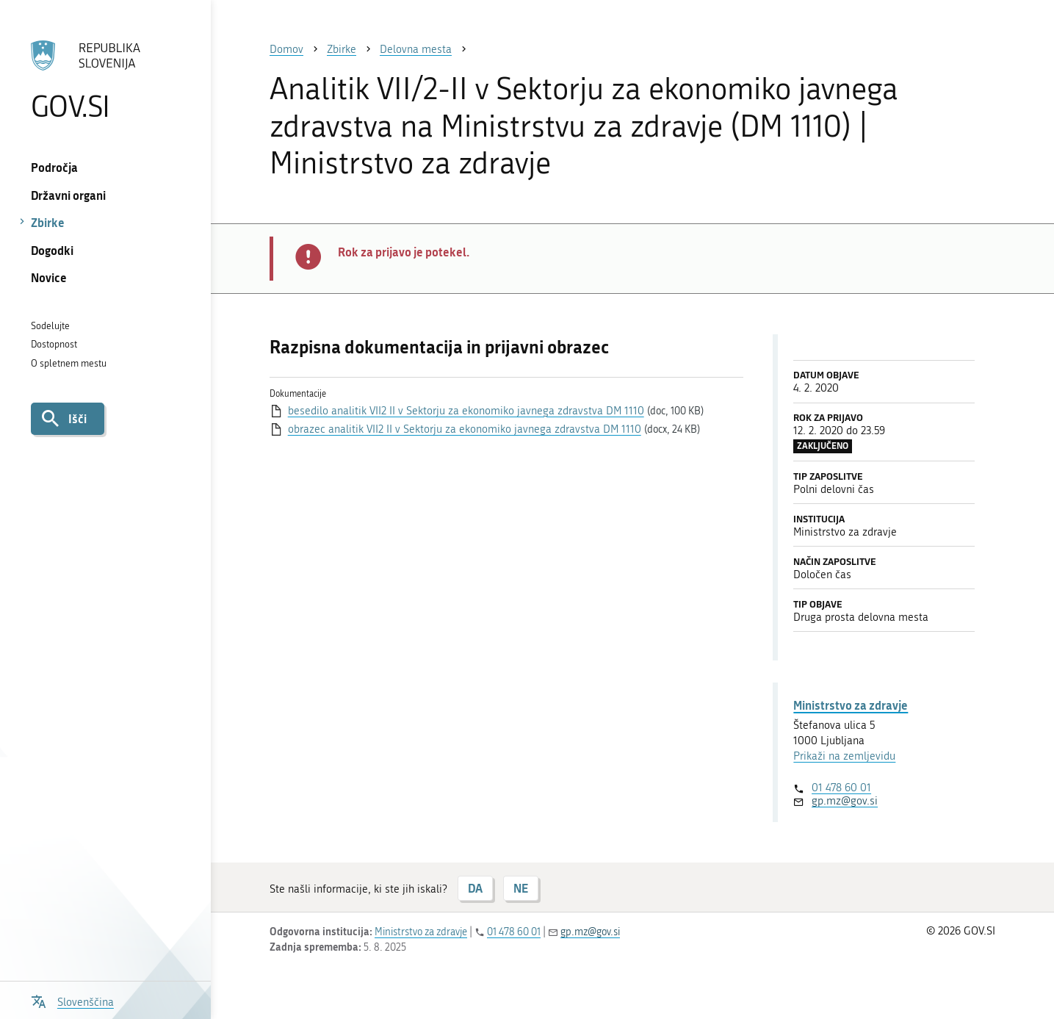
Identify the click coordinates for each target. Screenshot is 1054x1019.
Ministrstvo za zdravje (850, 704)
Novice (49, 277)
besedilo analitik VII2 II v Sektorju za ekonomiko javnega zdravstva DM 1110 (466, 410)
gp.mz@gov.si (845, 800)
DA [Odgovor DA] (475, 887)
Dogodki (52, 250)
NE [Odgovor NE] (520, 887)
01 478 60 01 (841, 787)
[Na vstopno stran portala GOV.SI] (105, 80)
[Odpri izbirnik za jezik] (72, 1000)
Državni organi (68, 195)
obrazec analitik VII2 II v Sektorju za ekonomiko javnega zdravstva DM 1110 (464, 429)
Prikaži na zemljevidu (844, 756)
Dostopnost (54, 344)
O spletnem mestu (69, 363)
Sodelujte (50, 325)
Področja (54, 167)
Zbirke (48, 222)
